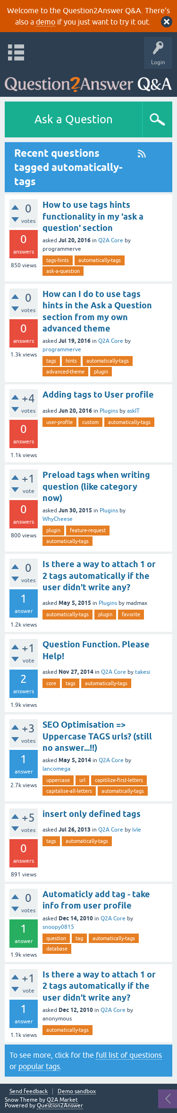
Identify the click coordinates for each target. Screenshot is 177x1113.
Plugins (109, 411)
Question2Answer (60, 1105)
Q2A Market (62, 1099)
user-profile (59, 422)
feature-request (88, 530)
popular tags (39, 1066)
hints (71, 361)
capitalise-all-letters (69, 791)
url (82, 780)
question (56, 938)
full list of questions (129, 1055)
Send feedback (28, 1091)
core (51, 683)
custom (90, 422)
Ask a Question (73, 119)
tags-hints (57, 260)
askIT (133, 411)
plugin (101, 371)
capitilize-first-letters (119, 780)
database (56, 949)
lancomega (56, 768)
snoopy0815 (58, 927)
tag (79, 938)
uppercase (58, 780)
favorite (131, 614)
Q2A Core (110, 240)
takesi (142, 672)
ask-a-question (63, 271)
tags (51, 361)
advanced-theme (65, 371)
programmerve (61, 349)
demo (45, 21)
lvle (136, 829)
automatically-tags (99, 260)
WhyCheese (57, 519)
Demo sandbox (77, 1091)
